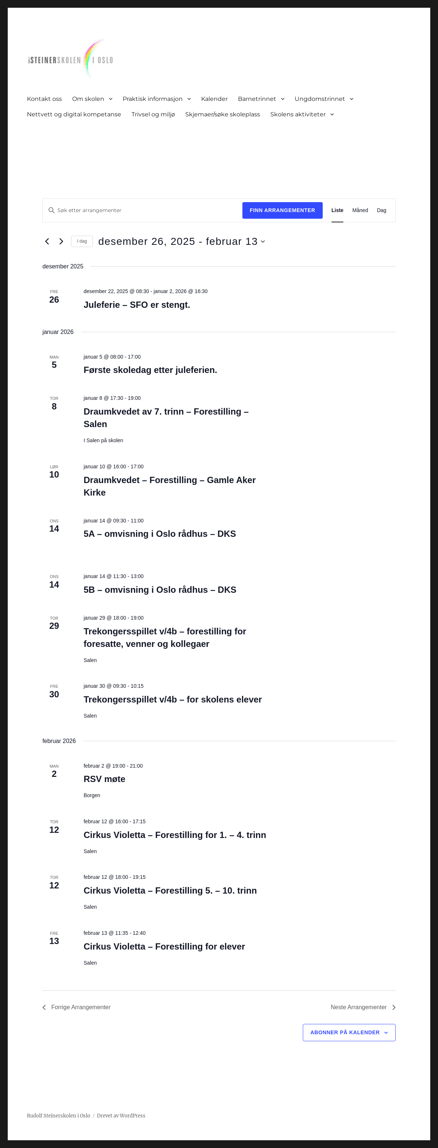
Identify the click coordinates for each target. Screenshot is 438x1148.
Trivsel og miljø (153, 114)
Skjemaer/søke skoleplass (222, 114)
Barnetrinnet (257, 98)
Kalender (214, 98)
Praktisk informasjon (153, 98)
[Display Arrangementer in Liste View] (338, 210)
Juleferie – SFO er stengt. (137, 305)
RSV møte (104, 779)
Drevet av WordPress (121, 1116)
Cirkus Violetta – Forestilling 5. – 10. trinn (170, 890)
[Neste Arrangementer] (61, 241)
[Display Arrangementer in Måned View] (360, 210)
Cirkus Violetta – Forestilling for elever (164, 946)
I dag (82, 241)
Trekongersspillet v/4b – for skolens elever (173, 699)
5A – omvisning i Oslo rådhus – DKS (160, 534)
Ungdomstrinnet (320, 98)
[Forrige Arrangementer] (46, 241)
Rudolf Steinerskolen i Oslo (58, 1116)
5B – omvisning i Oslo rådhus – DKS (160, 590)
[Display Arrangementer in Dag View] (381, 210)
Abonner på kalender (345, 1032)
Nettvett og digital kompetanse (74, 114)
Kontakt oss (44, 98)
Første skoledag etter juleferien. (150, 370)
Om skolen (88, 98)
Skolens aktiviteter (298, 114)
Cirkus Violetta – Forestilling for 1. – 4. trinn (175, 835)
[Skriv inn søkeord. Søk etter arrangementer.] (142, 210)
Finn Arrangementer (282, 210)
